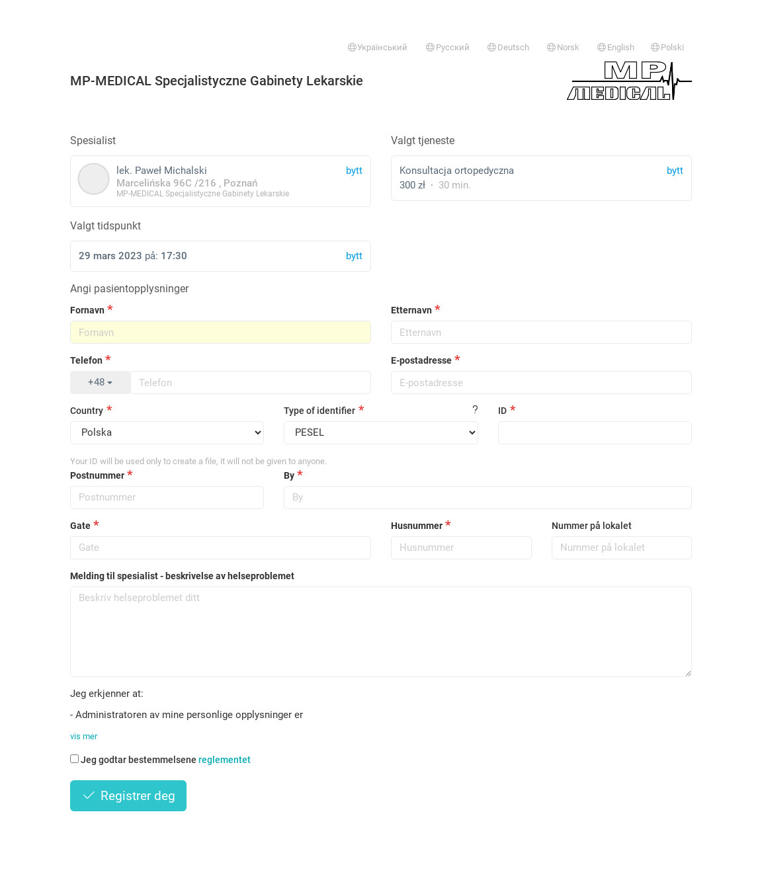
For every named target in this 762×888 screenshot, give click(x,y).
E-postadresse (421, 360)
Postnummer (97, 475)
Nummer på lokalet (592, 525)
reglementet (224, 759)
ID (502, 410)
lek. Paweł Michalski (220, 181)
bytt (675, 171)
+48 (100, 382)
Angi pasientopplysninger (129, 288)
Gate (80, 525)
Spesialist (93, 140)
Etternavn (411, 310)
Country (86, 410)
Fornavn (87, 310)
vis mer (83, 736)
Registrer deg (128, 795)
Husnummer (417, 525)
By (289, 475)
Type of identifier (319, 410)
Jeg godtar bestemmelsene (160, 759)
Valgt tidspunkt (105, 226)
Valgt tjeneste (422, 140)
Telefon (86, 360)
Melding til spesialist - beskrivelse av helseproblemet (182, 576)
